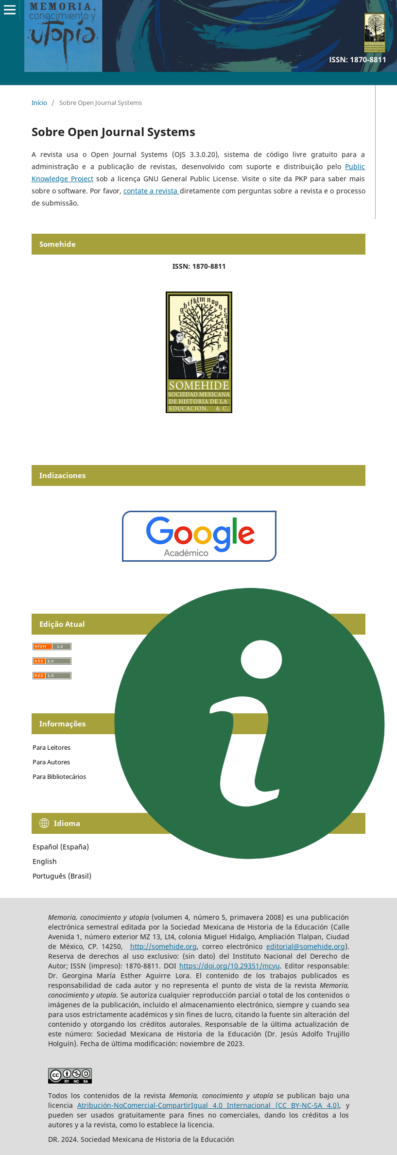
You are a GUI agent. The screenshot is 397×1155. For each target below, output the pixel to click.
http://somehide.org (163, 946)
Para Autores (51, 762)
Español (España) (61, 846)
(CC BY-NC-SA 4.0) (307, 1105)
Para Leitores (51, 747)
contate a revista (151, 190)
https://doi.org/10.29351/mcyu (229, 965)
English (45, 861)
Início (39, 102)
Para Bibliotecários (59, 776)
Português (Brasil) (62, 875)
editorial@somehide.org (305, 946)
